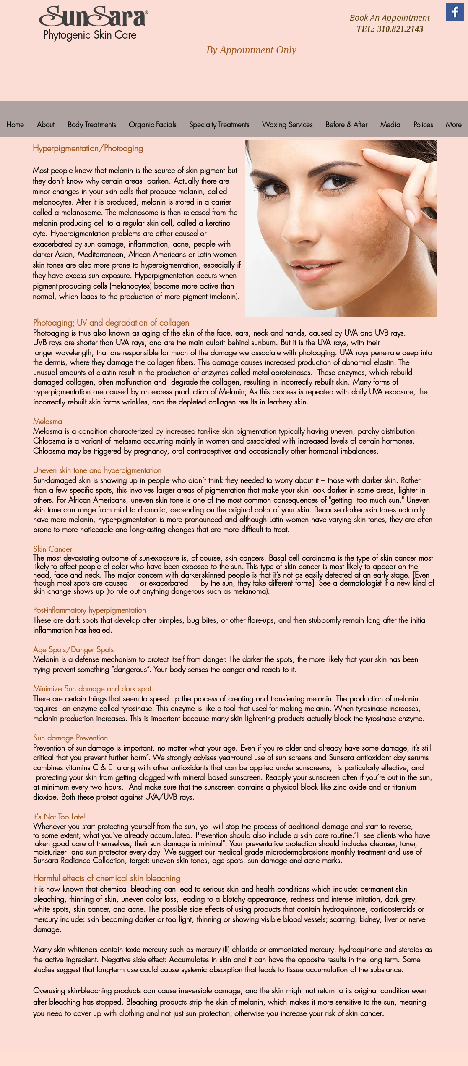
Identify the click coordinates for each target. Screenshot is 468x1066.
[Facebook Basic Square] (455, 12)
